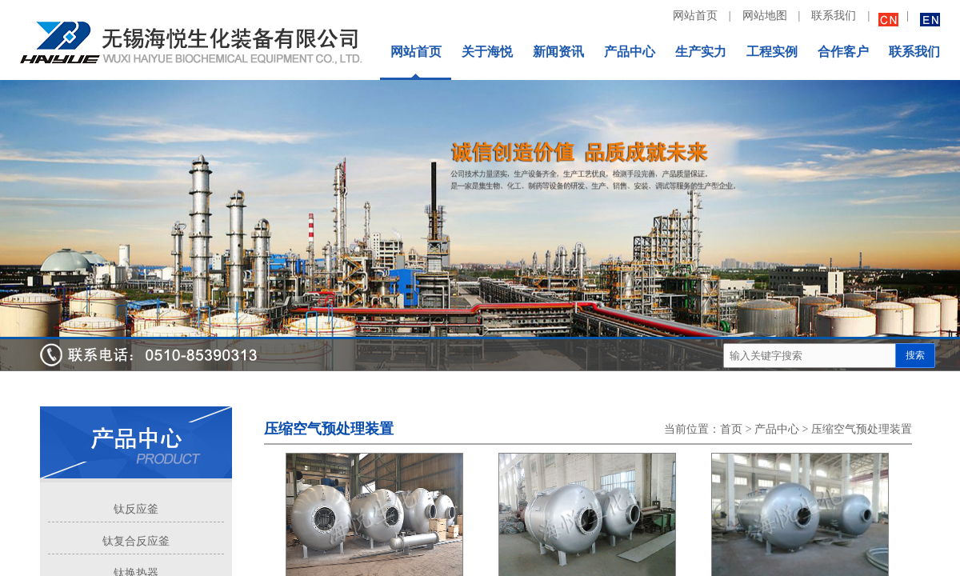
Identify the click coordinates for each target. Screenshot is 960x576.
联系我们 (833, 16)
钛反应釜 (136, 509)
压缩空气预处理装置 (861, 429)
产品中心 (776, 429)
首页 (731, 429)
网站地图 (764, 16)
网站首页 (695, 16)
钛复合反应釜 (136, 541)
